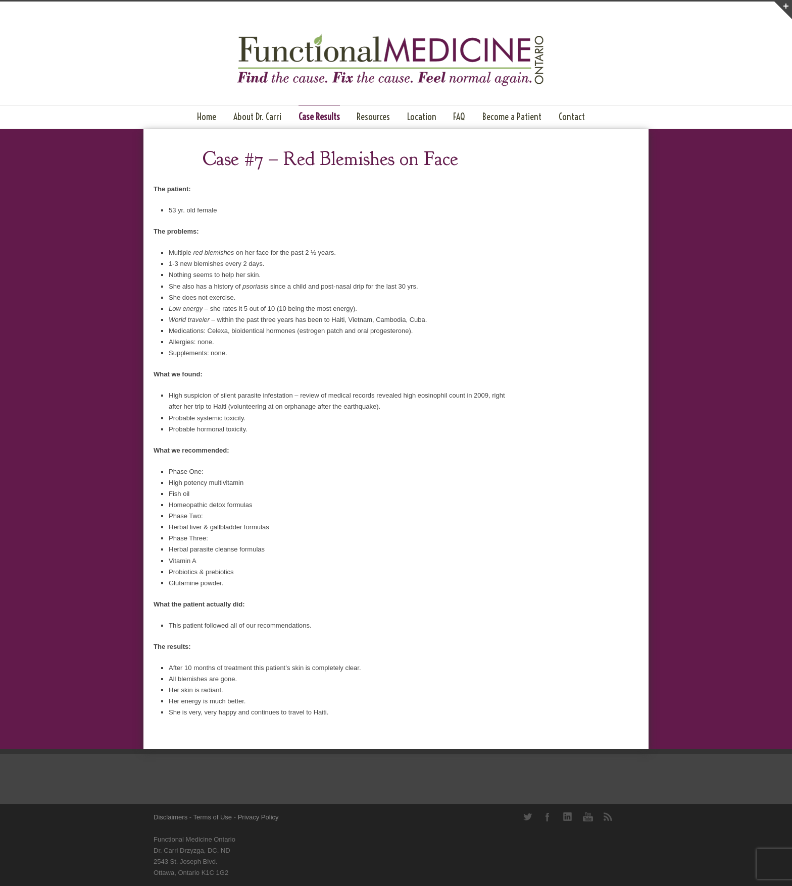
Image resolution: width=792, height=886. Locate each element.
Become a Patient (511, 117)
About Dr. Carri (257, 117)
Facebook (547, 817)
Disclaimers (170, 817)
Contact (572, 117)
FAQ (459, 117)
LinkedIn (568, 817)
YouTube (588, 817)
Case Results (319, 117)
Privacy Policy (258, 817)
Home (206, 117)
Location (421, 117)
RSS (608, 817)
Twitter (527, 817)
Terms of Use (212, 817)
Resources (373, 117)
